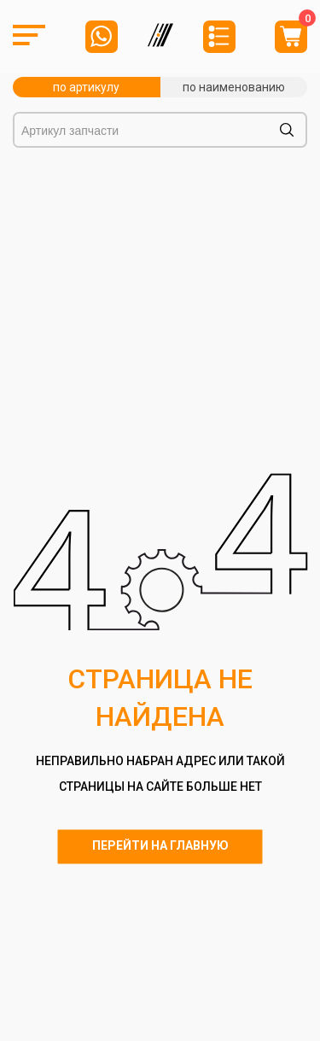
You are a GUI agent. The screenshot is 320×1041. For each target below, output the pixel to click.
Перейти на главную (160, 846)
